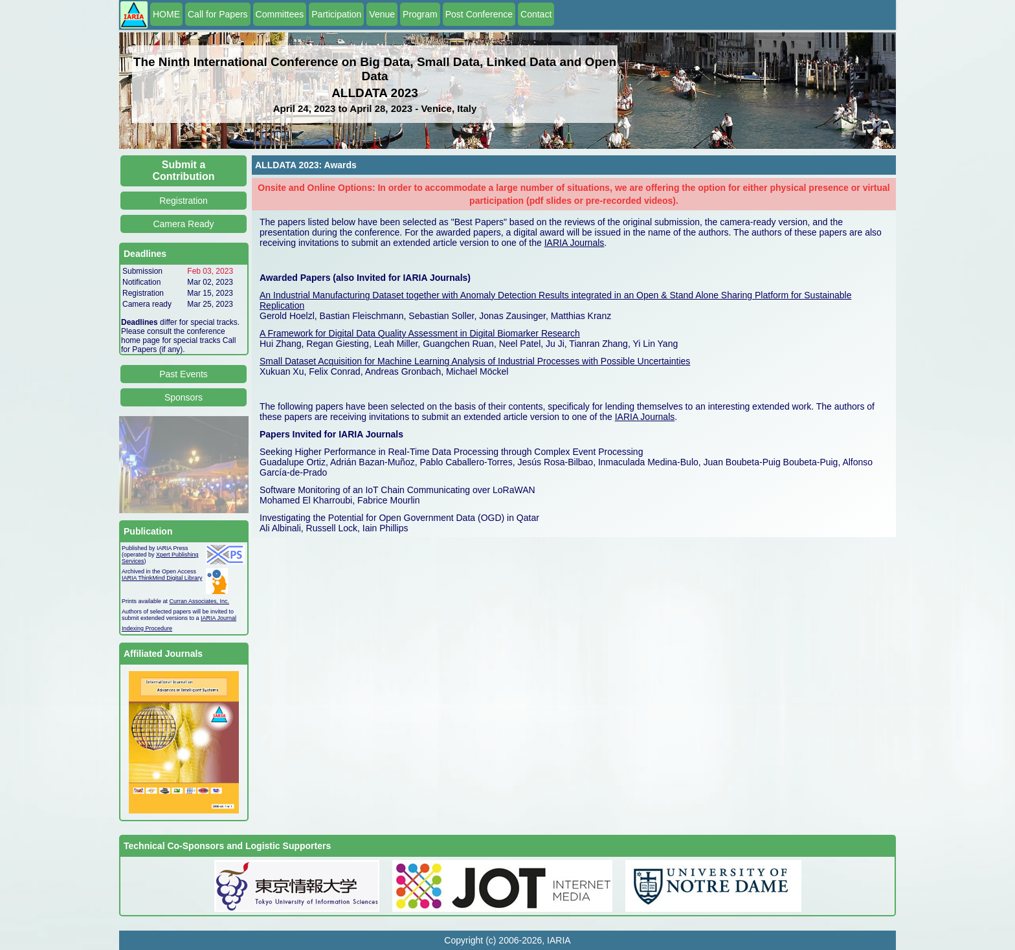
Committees (280, 14)
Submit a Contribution (184, 170)
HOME (166, 14)
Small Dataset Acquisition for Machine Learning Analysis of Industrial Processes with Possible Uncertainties (475, 361)
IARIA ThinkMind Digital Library (162, 578)
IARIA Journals (574, 242)
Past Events (183, 374)
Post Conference (479, 14)
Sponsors (183, 397)
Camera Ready (183, 224)
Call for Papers (218, 14)
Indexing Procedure (147, 628)
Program (420, 14)
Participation (336, 14)
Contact (536, 14)
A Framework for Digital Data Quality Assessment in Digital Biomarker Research (420, 333)
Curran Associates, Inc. (200, 601)
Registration (183, 200)
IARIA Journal (218, 618)
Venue (382, 14)
